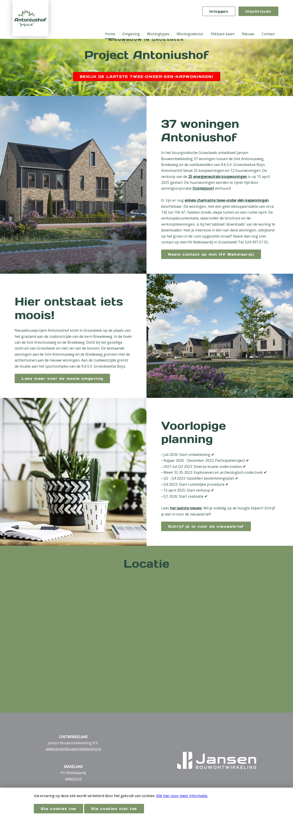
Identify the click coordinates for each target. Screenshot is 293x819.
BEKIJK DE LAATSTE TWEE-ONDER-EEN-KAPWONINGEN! (146, 76)
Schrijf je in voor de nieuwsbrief (206, 526)
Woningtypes (158, 33)
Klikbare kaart (223, 33)
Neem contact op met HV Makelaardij (211, 254)
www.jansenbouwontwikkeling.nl (73, 748)
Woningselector (190, 33)
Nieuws (248, 33)
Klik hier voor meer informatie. (182, 795)
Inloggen (219, 11)
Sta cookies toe (58, 808)
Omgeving (131, 33)
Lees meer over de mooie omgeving (62, 378)
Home (110, 33)
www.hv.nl (73, 778)
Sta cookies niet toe (114, 808)
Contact (268, 33)
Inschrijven (258, 11)
